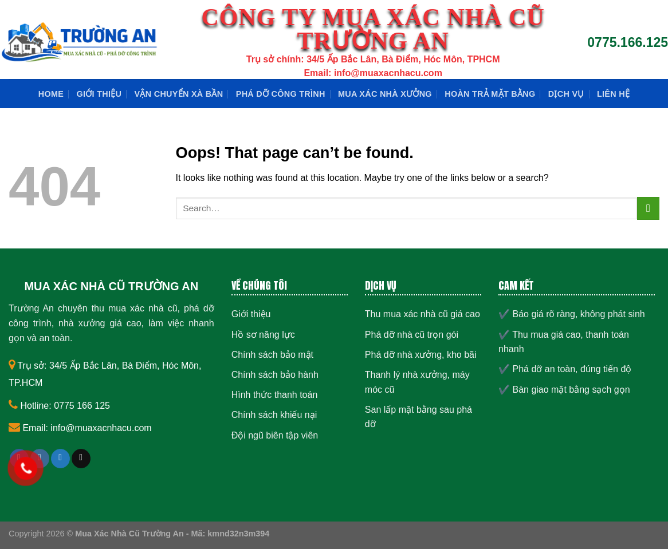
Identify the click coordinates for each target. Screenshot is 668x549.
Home (51, 93)
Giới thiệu (99, 93)
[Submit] (648, 208)
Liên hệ (613, 93)
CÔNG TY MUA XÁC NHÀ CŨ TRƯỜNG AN (373, 29)
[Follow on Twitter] (60, 458)
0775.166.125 (627, 42)
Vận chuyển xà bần (179, 93)
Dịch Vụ (566, 93)
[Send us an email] (81, 458)
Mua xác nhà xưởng (385, 93)
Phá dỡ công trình (280, 93)
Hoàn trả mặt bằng (490, 93)
